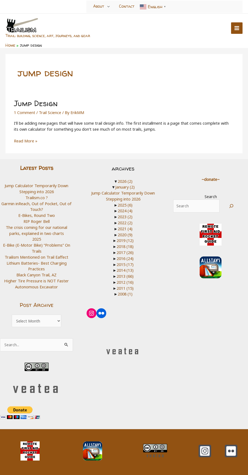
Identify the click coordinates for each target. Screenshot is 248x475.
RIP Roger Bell (36, 221)
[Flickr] (231, 450)
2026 (125, 181)
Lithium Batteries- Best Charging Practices (37, 265)
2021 (125, 228)
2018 (125, 246)
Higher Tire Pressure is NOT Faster (36, 280)
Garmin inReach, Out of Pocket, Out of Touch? (36, 206)
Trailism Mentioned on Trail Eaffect (36, 256)
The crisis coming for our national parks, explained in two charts (36, 230)
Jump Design (35, 103)
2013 (125, 275)
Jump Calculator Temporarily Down (36, 185)
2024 (125, 210)
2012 (125, 281)
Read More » (25, 141)
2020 (125, 234)
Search (211, 196)
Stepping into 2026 (36, 191)
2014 (125, 270)
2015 (125, 264)
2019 (125, 240)
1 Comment (24, 112)
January (125, 186)
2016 (125, 258)
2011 (125, 287)
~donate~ (211, 179)
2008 (125, 293)
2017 (125, 252)
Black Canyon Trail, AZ (36, 274)
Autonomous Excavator (36, 286)
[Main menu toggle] (237, 28)
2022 (125, 222)
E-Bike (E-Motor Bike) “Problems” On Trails (36, 247)
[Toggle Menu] (108, 7)
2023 (125, 216)
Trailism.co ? (36, 197)
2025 (36, 238)
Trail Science (50, 112)
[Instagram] (205, 450)
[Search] (231, 205)
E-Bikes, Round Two (36, 215)
